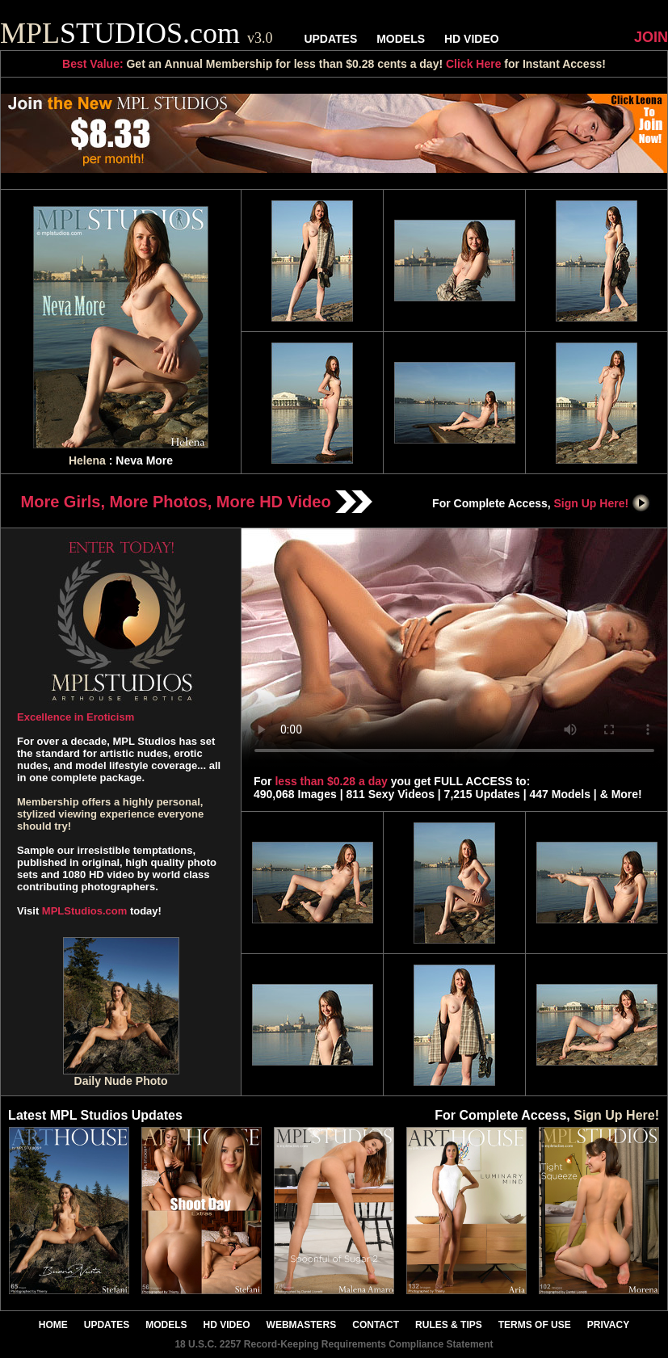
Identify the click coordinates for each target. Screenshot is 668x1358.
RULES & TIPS (448, 1325)
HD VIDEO (471, 38)
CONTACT (375, 1325)
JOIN (651, 37)
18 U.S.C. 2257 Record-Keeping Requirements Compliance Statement (333, 1344)
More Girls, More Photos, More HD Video (197, 502)
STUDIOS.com (136, 33)
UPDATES (330, 38)
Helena (87, 460)
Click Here (473, 63)
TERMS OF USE (534, 1325)
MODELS (400, 38)
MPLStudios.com (84, 911)
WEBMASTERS (302, 1325)
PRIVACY (608, 1325)
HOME (53, 1325)
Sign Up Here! (602, 503)
